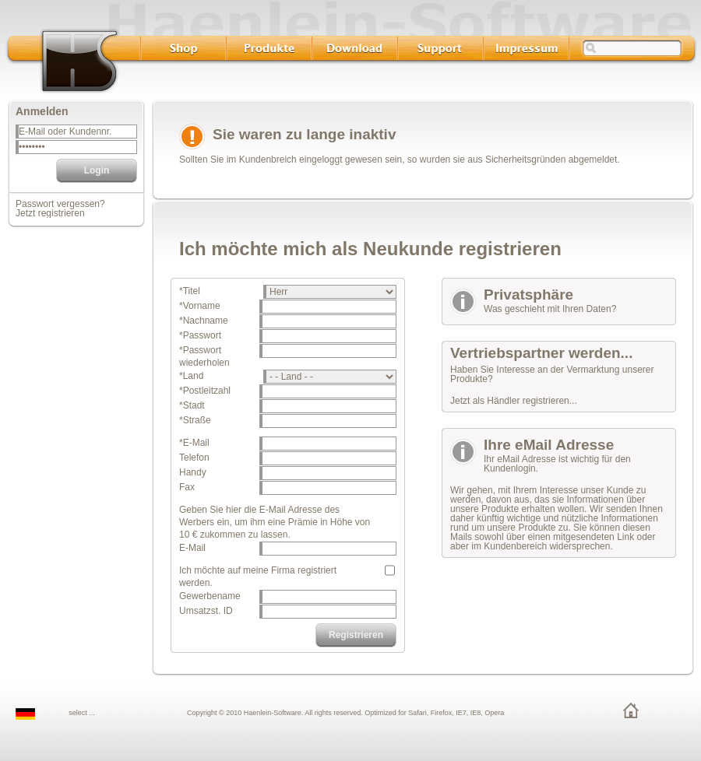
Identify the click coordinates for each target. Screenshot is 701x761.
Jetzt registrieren (50, 213)
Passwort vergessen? (60, 203)
